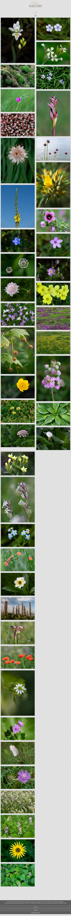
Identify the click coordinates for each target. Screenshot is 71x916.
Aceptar (35, 907)
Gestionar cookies (35, 912)
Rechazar (35, 910)
